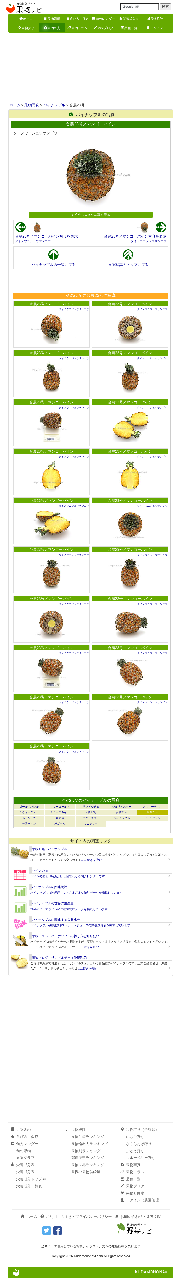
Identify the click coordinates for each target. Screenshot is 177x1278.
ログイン (155, 28)
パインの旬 (40, 870)
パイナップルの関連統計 (49, 887)
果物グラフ (25, 1158)
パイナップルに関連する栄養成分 (56, 919)
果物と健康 (132, 1193)
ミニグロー (91, 823)
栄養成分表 (129, 19)
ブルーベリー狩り (140, 1158)
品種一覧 (129, 28)
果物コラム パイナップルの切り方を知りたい (65, 936)
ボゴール (59, 823)
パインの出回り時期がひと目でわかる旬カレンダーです (67, 876)
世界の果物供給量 (85, 1172)
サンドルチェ (91, 806)
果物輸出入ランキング (89, 1144)
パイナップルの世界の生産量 (53, 903)
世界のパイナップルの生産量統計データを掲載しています (69, 909)
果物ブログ (103, 28)
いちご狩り (135, 1137)
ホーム (26, 19)
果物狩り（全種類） (140, 1130)
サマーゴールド (60, 806)
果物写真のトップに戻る (128, 265)
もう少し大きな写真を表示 (91, 214)
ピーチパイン (152, 818)
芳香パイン (29, 823)
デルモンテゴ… (29, 818)
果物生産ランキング (87, 1137)
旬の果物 (23, 1151)
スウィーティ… (29, 812)
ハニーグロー (91, 818)
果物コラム (77, 28)
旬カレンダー (103, 19)
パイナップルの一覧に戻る (53, 265)
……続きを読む (91, 860)
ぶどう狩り (135, 1151)
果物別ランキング (85, 1151)
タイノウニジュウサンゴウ (33, 241)
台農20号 (121, 812)
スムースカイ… (60, 812)
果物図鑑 (52, 19)
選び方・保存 (77, 19)
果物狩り (26, 28)
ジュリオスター (121, 806)
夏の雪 (60, 818)
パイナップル (54, 105)
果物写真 (52, 28)
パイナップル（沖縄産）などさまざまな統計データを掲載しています (76, 892)
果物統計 (155, 19)
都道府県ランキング (87, 1158)
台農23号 (152, 812)
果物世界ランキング (87, 1165)
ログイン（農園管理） (142, 1200)
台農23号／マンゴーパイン (52, 304)
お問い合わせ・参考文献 (138, 1217)
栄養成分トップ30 (31, 1179)
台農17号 (90, 812)
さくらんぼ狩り (139, 1144)
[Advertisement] (88, 68)
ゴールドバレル (29, 806)
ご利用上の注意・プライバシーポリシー (76, 1217)
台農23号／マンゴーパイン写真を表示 (46, 236)
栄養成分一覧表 (29, 1186)
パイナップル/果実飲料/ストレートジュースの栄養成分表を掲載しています (80, 925)
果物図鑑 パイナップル (49, 849)
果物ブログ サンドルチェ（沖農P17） (60, 957)
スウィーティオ (152, 806)
